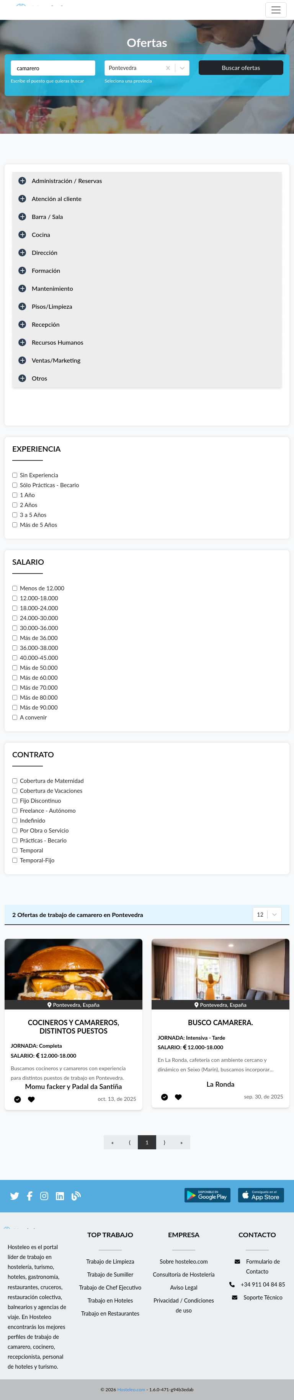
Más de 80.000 (35, 697)
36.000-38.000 (35, 647)
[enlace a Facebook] (29, 1197)
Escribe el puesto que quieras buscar (47, 81)
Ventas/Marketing (56, 360)
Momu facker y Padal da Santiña (73, 1086)
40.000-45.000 (35, 657)
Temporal (27, 850)
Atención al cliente (57, 198)
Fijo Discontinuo (36, 800)
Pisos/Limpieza (52, 306)
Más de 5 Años (34, 524)
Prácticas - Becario (39, 840)
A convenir (29, 717)
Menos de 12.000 (38, 588)
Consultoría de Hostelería (183, 1274)
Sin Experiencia (35, 475)
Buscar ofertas (241, 67)
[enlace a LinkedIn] (60, 1197)
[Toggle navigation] (276, 10)
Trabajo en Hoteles (110, 1300)
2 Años (25, 504)
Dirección (44, 252)
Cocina (41, 234)
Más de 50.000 (35, 667)
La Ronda (220, 1084)
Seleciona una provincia (128, 81)
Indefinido (28, 820)
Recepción (46, 324)
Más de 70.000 (35, 687)
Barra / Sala (47, 216)
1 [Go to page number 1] (147, 1142)
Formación (46, 270)
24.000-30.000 (35, 617)
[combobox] (109, 68)
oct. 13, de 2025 (117, 1098)
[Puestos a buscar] (53, 68)
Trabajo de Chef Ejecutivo (110, 1287)
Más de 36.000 (35, 637)
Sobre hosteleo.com (184, 1261)
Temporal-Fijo (33, 860)
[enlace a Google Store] (207, 1201)
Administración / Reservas (67, 180)
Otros (39, 378)
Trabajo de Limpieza (110, 1261)
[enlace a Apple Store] (261, 1201)
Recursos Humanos (57, 342)
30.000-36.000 (35, 627)
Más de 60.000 (35, 677)
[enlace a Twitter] (14, 1197)
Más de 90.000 (35, 707)
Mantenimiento (52, 288)
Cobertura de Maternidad (48, 780)
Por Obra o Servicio (40, 830)
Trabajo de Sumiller (110, 1274)
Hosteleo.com (130, 1389)
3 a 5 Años (29, 514)
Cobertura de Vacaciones (47, 790)
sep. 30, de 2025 (263, 1096)
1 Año (23, 494)
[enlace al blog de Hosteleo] (76, 1197)
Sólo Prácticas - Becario (45, 484)
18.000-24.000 (35, 607)
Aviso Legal (183, 1287)
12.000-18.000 (35, 598)
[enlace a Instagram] (44, 1197)
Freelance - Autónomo (44, 810)
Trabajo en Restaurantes (110, 1313)
